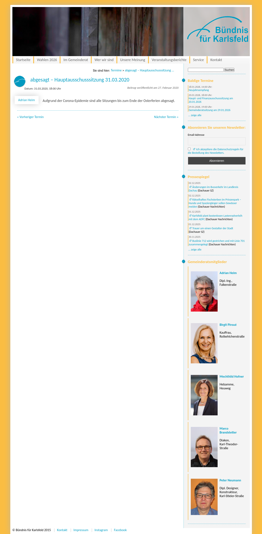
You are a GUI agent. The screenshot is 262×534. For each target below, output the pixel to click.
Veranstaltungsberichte (169, 60)
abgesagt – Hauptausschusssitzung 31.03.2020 (149, 70)
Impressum (81, 530)
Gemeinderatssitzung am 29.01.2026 (209, 110)
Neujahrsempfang (199, 90)
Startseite (23, 60)
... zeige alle (195, 115)
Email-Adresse (196, 135)
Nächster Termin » (166, 117)
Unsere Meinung (132, 60)
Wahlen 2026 (47, 60)
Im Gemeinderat (75, 60)
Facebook (120, 530)
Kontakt (216, 60)
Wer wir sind (104, 60)
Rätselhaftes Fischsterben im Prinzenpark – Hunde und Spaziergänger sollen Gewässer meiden (215, 203)
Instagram (101, 530)
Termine (116, 70)
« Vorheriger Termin (30, 117)
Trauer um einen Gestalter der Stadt (212, 228)
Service (198, 60)
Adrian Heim (26, 100)
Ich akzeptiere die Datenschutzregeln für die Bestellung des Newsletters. (215, 151)
